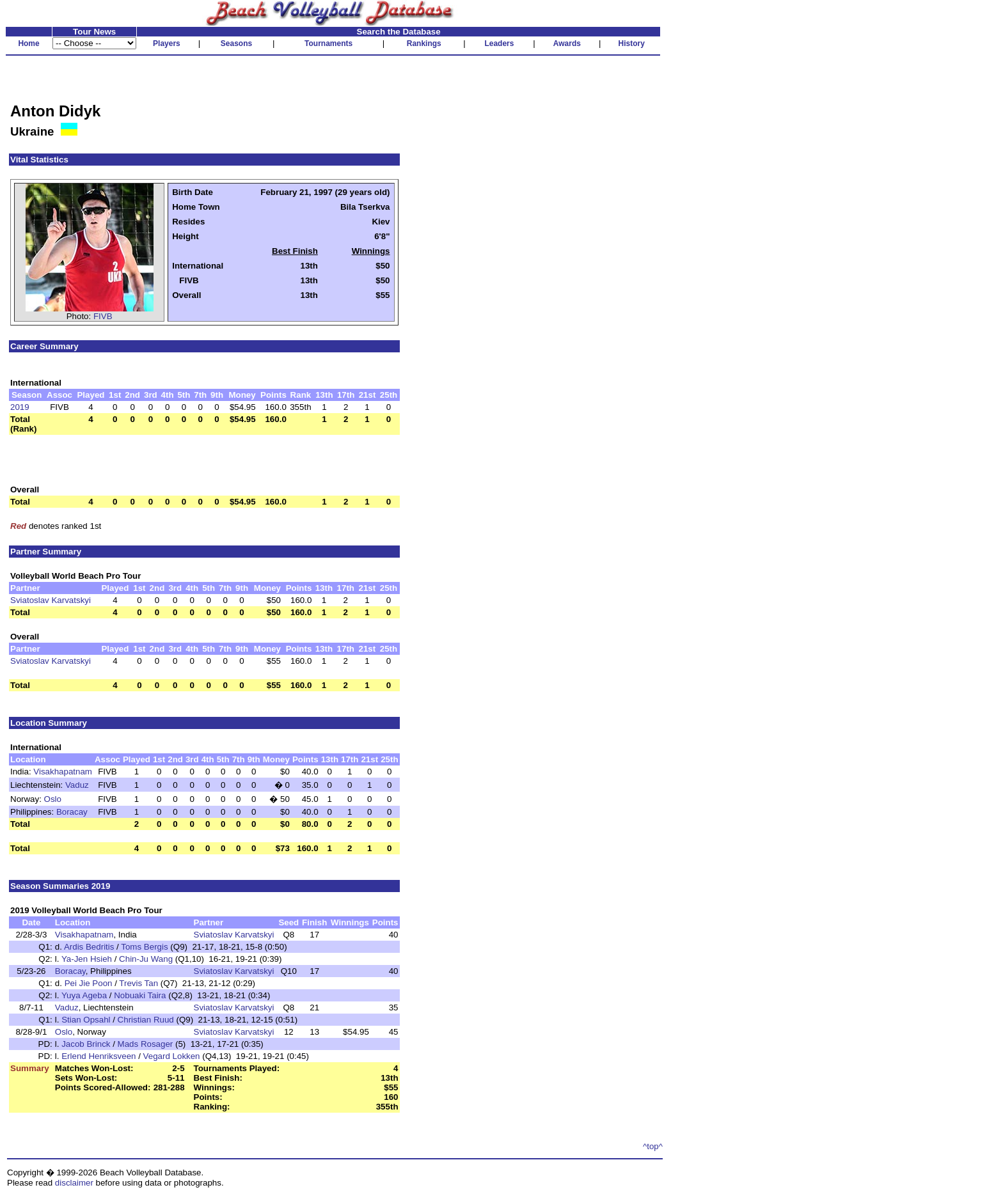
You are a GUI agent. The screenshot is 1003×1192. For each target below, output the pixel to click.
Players (166, 43)
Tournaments (328, 43)
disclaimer (74, 1183)
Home (28, 43)
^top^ (653, 1146)
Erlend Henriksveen (98, 1056)
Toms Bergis (144, 947)
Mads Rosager (145, 1044)
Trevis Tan (138, 983)
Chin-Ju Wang (146, 959)
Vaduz (77, 785)
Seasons (236, 43)
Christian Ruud (146, 1019)
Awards (567, 43)
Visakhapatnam (62, 771)
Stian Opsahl (85, 1019)
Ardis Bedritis (89, 947)
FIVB (103, 316)
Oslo (52, 799)
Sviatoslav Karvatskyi (50, 600)
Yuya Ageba (84, 995)
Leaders (499, 43)
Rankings (424, 43)
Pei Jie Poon (89, 983)
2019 (19, 407)
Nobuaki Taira (140, 995)
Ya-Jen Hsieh (86, 959)
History (632, 43)
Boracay (72, 812)
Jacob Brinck (85, 1044)
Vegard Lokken (171, 1056)
